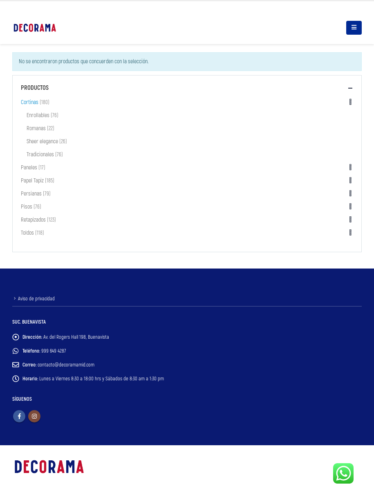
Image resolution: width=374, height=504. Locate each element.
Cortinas (29, 102)
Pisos (26, 206)
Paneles (29, 167)
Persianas (31, 193)
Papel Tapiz (32, 180)
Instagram (34, 416)
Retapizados (33, 219)
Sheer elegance (42, 141)
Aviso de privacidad (36, 298)
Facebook (19, 416)
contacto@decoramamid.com (66, 365)
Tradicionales (40, 154)
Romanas (36, 128)
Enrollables (38, 115)
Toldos (27, 232)
